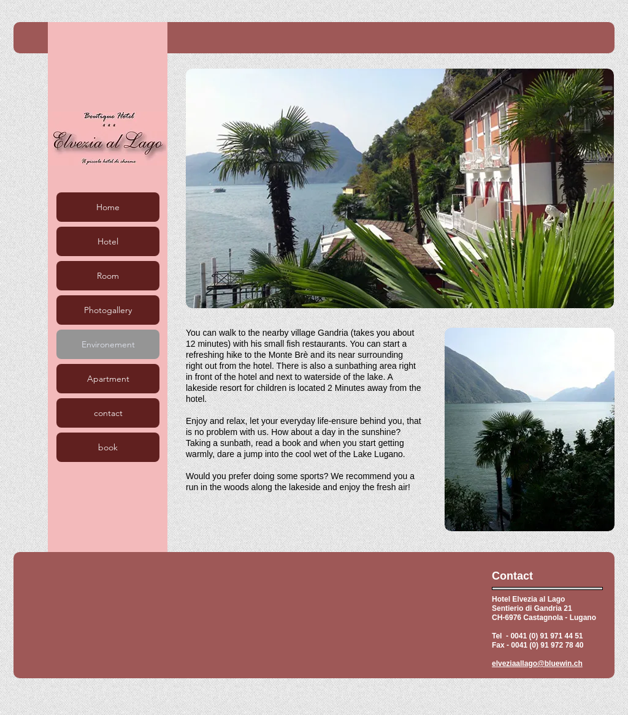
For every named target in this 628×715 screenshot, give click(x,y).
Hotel (108, 241)
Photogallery (108, 310)
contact (108, 412)
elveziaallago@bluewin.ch (537, 663)
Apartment (108, 378)
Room (108, 275)
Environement (108, 344)
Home (108, 207)
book (108, 447)
